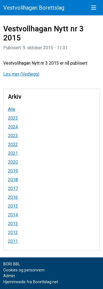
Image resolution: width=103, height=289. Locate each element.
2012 (13, 232)
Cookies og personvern (23, 270)
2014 (13, 215)
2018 (13, 179)
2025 (13, 118)
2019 (13, 171)
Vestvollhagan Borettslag (33, 7)
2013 (13, 223)
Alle (11, 109)
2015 (13, 206)
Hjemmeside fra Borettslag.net (30, 282)
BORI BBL (11, 264)
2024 (13, 127)
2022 (13, 144)
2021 (13, 153)
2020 (13, 162)
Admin (9, 276)
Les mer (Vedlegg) (21, 74)
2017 (13, 188)
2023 (13, 135)
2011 (13, 241)
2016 (13, 197)
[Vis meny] (94, 8)
